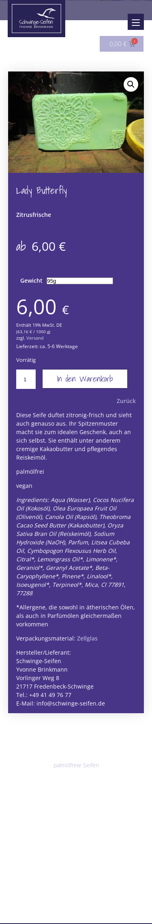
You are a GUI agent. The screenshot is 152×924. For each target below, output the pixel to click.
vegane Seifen (31, 770)
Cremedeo (79, 858)
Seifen (16, 735)
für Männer (79, 783)
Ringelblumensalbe (38, 858)
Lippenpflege (26, 822)
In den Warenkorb (85, 384)
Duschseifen (60, 745)
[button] (131, 84)
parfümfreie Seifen (37, 783)
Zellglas (87, 643)
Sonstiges (90, 895)
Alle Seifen (27, 745)
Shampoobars (31, 808)
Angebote (21, 910)
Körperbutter (69, 845)
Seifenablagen (31, 895)
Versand (35, 343)
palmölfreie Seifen (76, 770)
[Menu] (136, 22)
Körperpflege (26, 835)
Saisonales (110, 783)
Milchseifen (104, 758)
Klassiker (25, 758)
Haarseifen (66, 808)
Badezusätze (25, 872)
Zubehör (20, 885)
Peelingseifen (97, 745)
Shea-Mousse (31, 845)
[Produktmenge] (26, 384)
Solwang (64, 895)
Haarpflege (23, 797)
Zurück (126, 406)
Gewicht (31, 286)
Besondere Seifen (63, 758)
